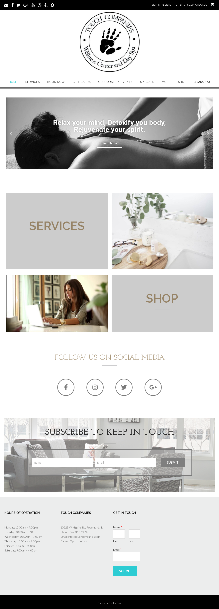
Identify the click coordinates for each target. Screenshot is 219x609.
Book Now (56, 81)
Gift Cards (81, 81)
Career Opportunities (73, 541)
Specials (147, 81)
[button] (10, 133)
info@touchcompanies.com (84, 536)
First (115, 541)
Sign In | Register (162, 4)
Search (202, 81)
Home (13, 81)
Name (117, 527)
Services (32, 81)
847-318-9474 (78, 532)
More (166, 81)
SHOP (182, 81)
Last (131, 541)
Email (117, 549)
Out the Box (115, 602)
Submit (125, 571)
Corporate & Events (115, 81)
